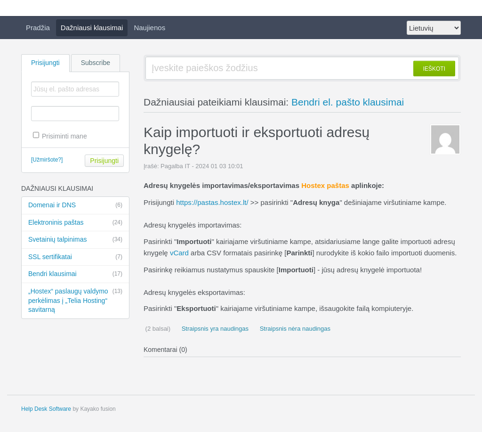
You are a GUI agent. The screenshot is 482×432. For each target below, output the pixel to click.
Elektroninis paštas (75, 223)
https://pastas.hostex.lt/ (212, 202)
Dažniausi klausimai (92, 28)
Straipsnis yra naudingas (214, 328)
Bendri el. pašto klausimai (347, 102)
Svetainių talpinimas (75, 240)
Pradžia (38, 28)
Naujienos (149, 28)
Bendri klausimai (75, 274)
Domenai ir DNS (75, 205)
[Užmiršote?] (47, 159)
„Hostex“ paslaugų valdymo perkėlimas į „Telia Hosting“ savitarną (75, 300)
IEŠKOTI (434, 68)
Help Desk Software (46, 409)
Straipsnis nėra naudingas (294, 328)
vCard (179, 253)
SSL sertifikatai (75, 257)
